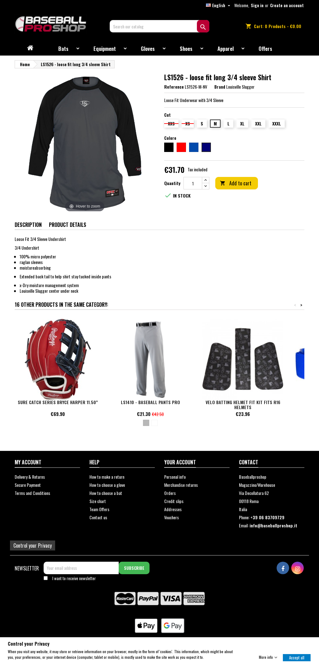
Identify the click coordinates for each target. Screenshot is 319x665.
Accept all (296, 657)
